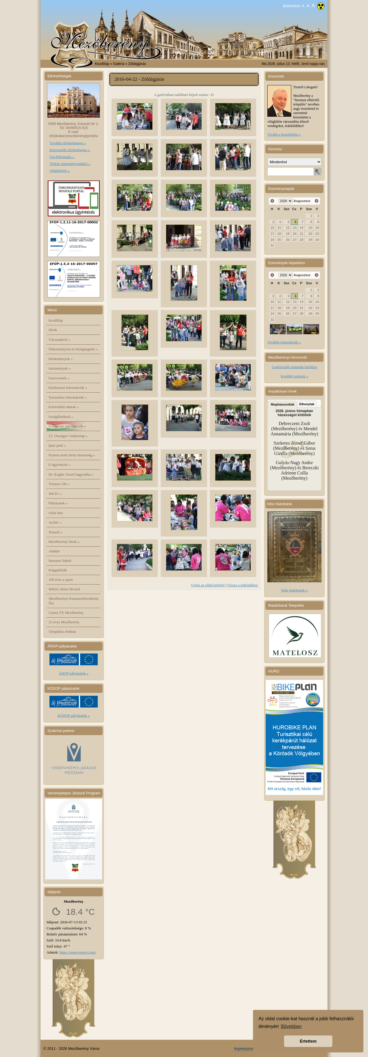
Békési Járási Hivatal (64, 589)
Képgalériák (58, 570)
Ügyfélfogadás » (61, 157)
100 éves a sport (61, 579)
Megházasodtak (282, 404)
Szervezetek (59, 378)
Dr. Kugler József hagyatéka (71, 474)
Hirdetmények (61, 359)
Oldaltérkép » (59, 170)
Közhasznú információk (68, 387)
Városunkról (59, 339)
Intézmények (60, 368)
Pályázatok (58, 503)
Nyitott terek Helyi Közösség (72, 455)
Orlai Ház (56, 513)
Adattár (54, 551)
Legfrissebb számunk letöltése (294, 367)
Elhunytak (307, 404)
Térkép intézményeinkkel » (69, 164)
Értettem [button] (308, 1041)
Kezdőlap (102, 64)
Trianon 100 (59, 484)
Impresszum (244, 1048)
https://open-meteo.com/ (78, 952)
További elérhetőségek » (67, 143)
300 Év (55, 493)
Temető (56, 532)
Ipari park (57, 445)
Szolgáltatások (61, 416)
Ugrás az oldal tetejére (208, 585)
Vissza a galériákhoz (242, 585)
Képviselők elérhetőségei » (69, 150)
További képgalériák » (284, 342)
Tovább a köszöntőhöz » (284, 134)
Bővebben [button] (291, 1026)
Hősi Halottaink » (294, 590)
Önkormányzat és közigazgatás (73, 349)
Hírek (53, 330)
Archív (55, 522)
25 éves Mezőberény (64, 622)
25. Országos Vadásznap (68, 436)
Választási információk (67, 426)
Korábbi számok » (294, 376)
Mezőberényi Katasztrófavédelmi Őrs (74, 600)
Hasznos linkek (60, 560)
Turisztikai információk (68, 397)
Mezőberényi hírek (64, 541)
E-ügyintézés (60, 464)
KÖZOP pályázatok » (73, 715)
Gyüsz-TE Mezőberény (66, 612)
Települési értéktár (62, 631)
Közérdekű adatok (64, 407)
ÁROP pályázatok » (74, 673)
